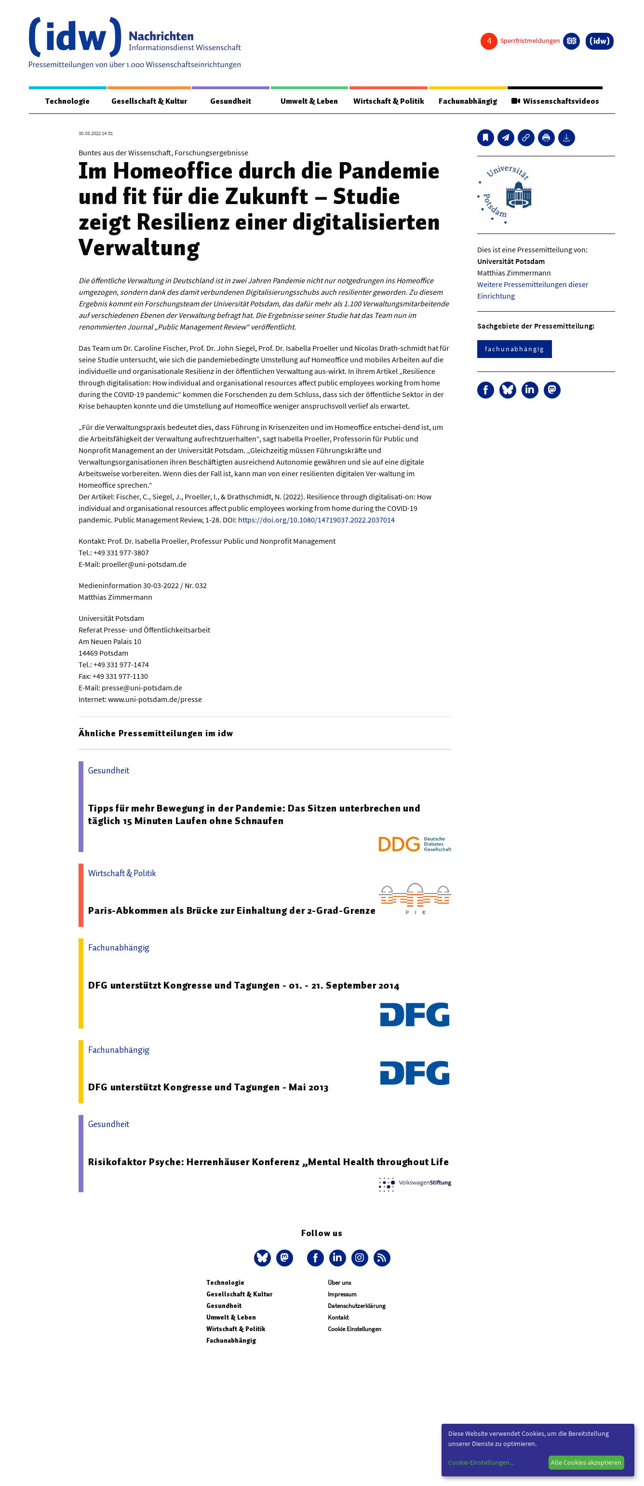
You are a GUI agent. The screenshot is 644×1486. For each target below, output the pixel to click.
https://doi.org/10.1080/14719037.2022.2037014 (316, 520)
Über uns (339, 1283)
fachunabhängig (514, 349)
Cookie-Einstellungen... (481, 1462)
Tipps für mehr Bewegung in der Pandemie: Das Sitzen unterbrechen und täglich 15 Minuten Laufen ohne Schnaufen (254, 814)
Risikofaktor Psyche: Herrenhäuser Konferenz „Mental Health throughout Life (268, 1162)
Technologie (67, 101)
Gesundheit (230, 101)
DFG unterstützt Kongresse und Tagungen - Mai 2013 (208, 1087)
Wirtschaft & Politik (388, 101)
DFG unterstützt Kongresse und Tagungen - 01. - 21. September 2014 (244, 985)
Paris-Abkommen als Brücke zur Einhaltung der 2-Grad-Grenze (232, 911)
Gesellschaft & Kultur (149, 101)
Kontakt (338, 1318)
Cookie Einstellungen (354, 1329)
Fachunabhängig (467, 101)
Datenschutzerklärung (357, 1306)
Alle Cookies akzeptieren (586, 1462)
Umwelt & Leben (309, 101)
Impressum (342, 1295)
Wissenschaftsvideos (555, 101)
